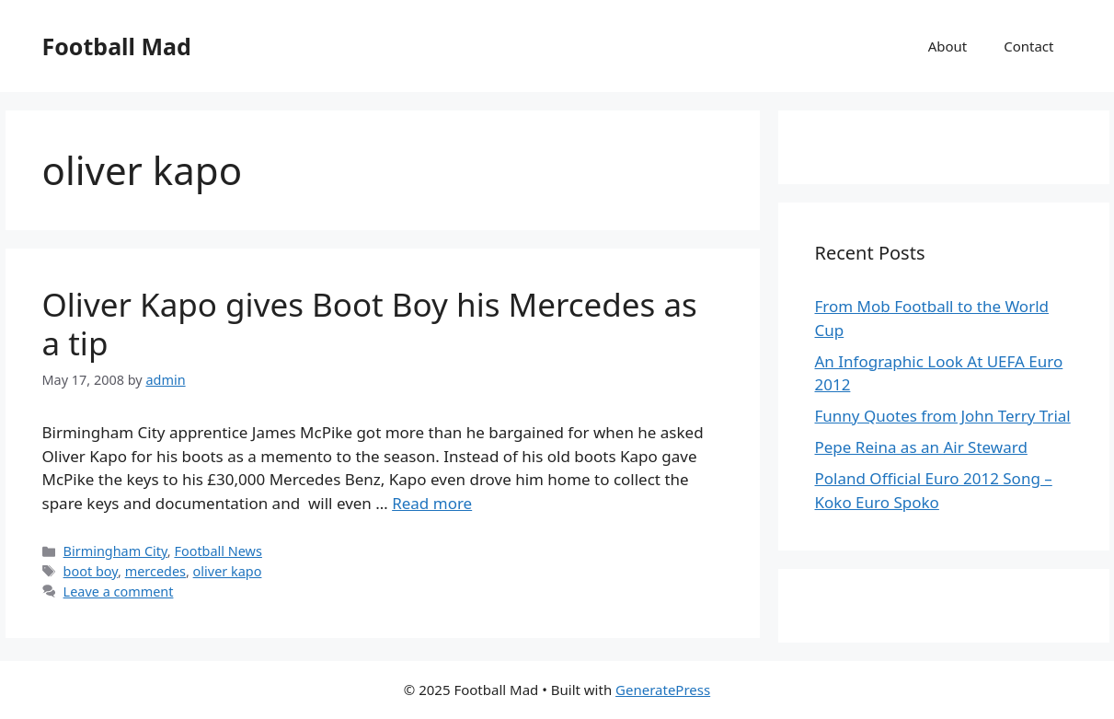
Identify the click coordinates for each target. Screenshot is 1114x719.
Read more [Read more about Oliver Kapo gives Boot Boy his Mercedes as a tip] (432, 503)
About (948, 46)
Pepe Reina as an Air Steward (921, 447)
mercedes (155, 571)
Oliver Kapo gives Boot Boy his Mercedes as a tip (369, 324)
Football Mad (116, 46)
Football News (217, 551)
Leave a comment (118, 591)
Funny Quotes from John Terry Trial (943, 415)
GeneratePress (662, 689)
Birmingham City (115, 551)
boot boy (90, 571)
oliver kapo (227, 571)
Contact (1028, 46)
